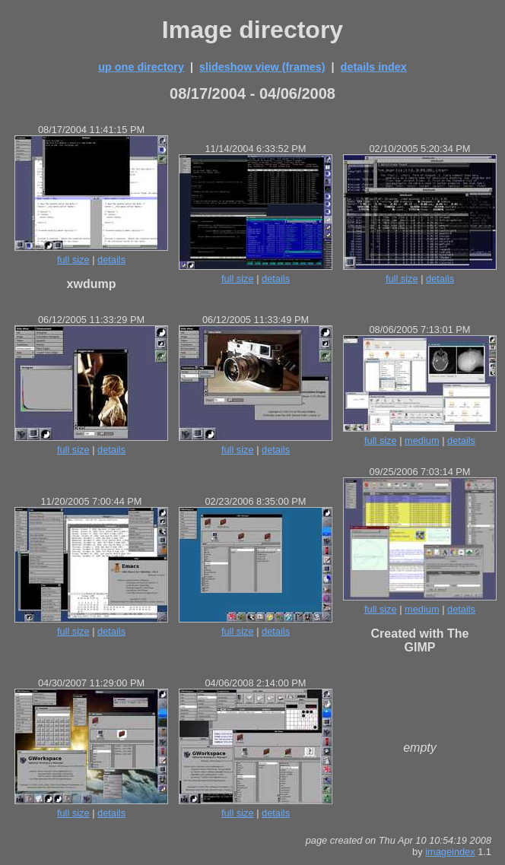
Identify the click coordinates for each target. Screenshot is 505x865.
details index (374, 67)
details (111, 259)
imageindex (450, 851)
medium (422, 440)
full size (73, 259)
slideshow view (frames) (262, 67)
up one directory (141, 67)
